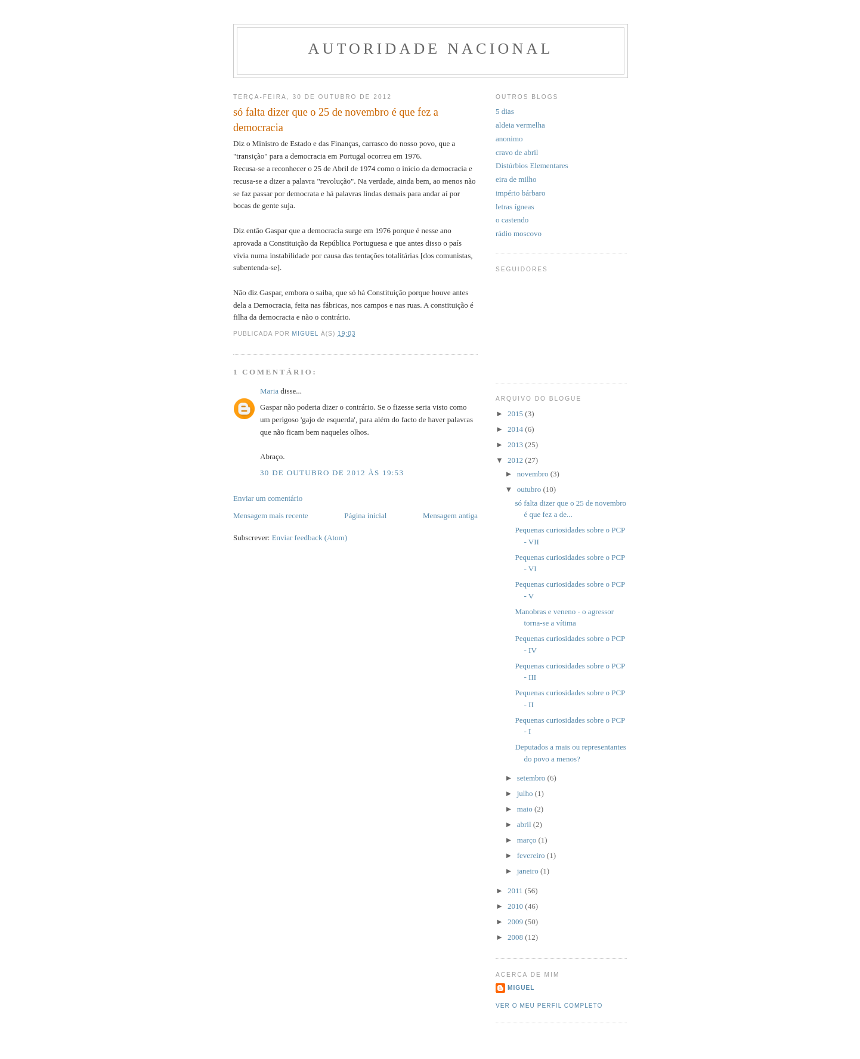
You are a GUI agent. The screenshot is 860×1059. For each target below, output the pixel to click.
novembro (533, 473)
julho (526, 793)
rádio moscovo (519, 233)
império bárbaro (520, 192)
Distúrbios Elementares (532, 165)
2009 (516, 921)
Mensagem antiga (450, 515)
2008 (516, 937)
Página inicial (365, 515)
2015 (516, 413)
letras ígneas (515, 206)
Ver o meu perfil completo (549, 1005)
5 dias (505, 111)
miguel (521, 987)
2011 (516, 890)
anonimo (509, 138)
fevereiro (532, 855)
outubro (530, 489)
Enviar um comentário (267, 498)
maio (525, 808)
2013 (516, 444)
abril (525, 824)
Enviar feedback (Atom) (309, 537)
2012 (516, 460)
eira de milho (516, 179)
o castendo (512, 219)
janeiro (528, 870)
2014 (516, 429)
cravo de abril (517, 152)
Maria (269, 390)
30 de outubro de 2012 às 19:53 (332, 472)
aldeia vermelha (520, 124)
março (528, 839)
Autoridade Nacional (430, 48)
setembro (532, 777)
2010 (516, 906)
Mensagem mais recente (270, 515)
